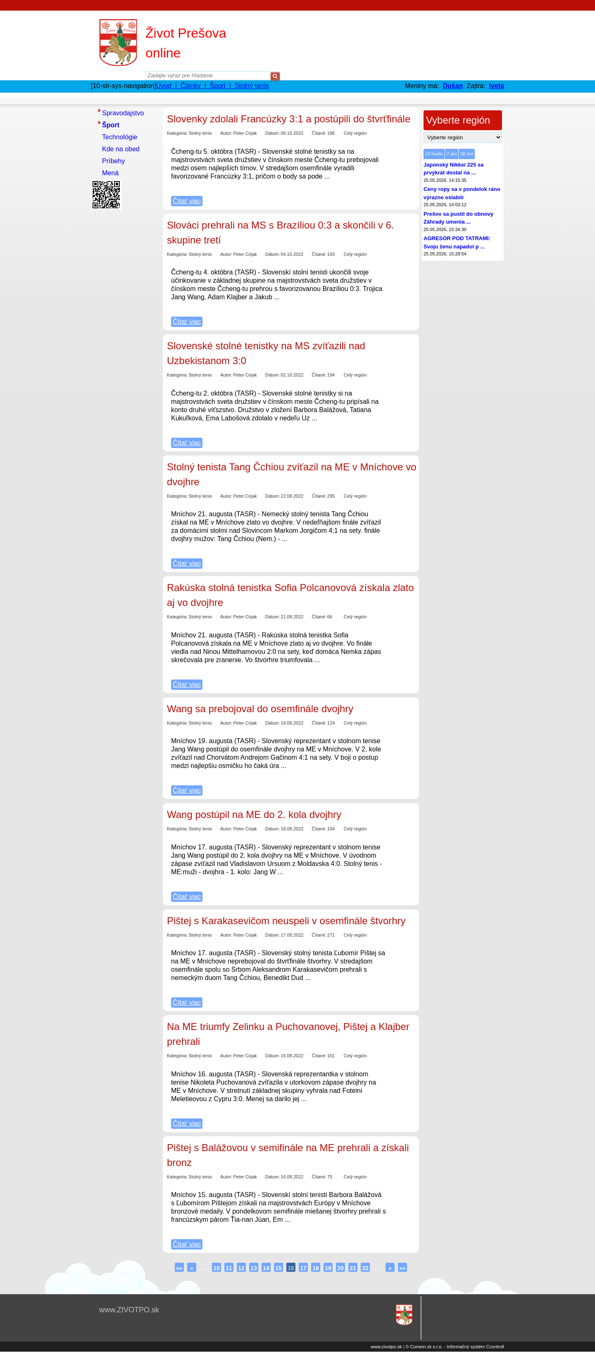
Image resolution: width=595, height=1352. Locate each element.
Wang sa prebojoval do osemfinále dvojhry (260, 708)
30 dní (466, 153)
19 (328, 1268)
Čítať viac (187, 201)
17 (303, 1268)
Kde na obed (121, 149)
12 (241, 1268)
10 (216, 1268)
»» (402, 1268)
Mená (110, 172)
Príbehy (113, 161)
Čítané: (319, 133)
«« (179, 1268)
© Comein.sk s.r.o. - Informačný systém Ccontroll (454, 1346)
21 (353, 1268)
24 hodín (434, 153)
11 (229, 1268)
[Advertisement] (124, 337)
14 (266, 1268)
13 (253, 1268)
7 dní (452, 153)
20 (340, 1268)
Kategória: (177, 133)
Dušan (453, 85)
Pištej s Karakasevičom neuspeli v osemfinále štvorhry (286, 920)
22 (365, 1268)
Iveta (496, 85)
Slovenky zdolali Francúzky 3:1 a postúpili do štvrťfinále (288, 118)
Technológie (119, 137)
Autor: (226, 133)
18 (315, 1268)
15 (278, 1268)
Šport (110, 125)
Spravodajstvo (123, 113)
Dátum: (272, 133)
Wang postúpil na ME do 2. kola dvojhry (254, 814)
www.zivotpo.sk (386, 1346)
